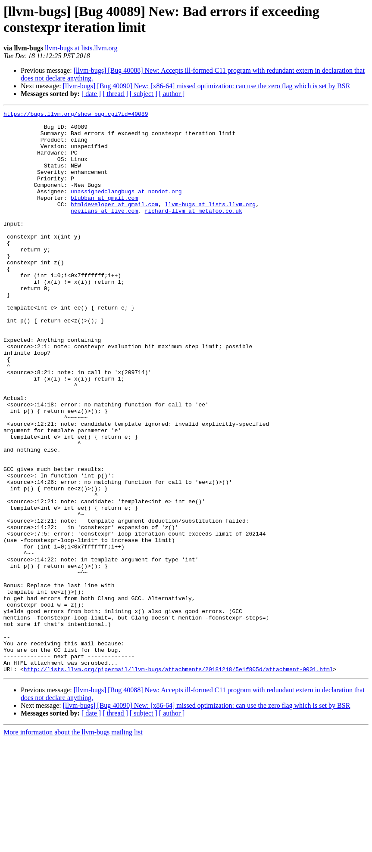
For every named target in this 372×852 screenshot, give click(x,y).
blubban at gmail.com (104, 216)
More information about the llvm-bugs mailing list (73, 844)
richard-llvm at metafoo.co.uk (193, 231)
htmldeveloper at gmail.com (114, 223)
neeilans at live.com (104, 231)
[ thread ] (115, 93)
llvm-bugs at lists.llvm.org (81, 48)
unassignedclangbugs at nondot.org (126, 208)
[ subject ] (143, 93)
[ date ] (91, 93)
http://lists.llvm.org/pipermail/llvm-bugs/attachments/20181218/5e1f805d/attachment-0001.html (178, 781)
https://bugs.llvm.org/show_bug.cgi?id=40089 (75, 115)
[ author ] (172, 93)
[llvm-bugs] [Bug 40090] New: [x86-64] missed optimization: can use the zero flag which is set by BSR (206, 86)
